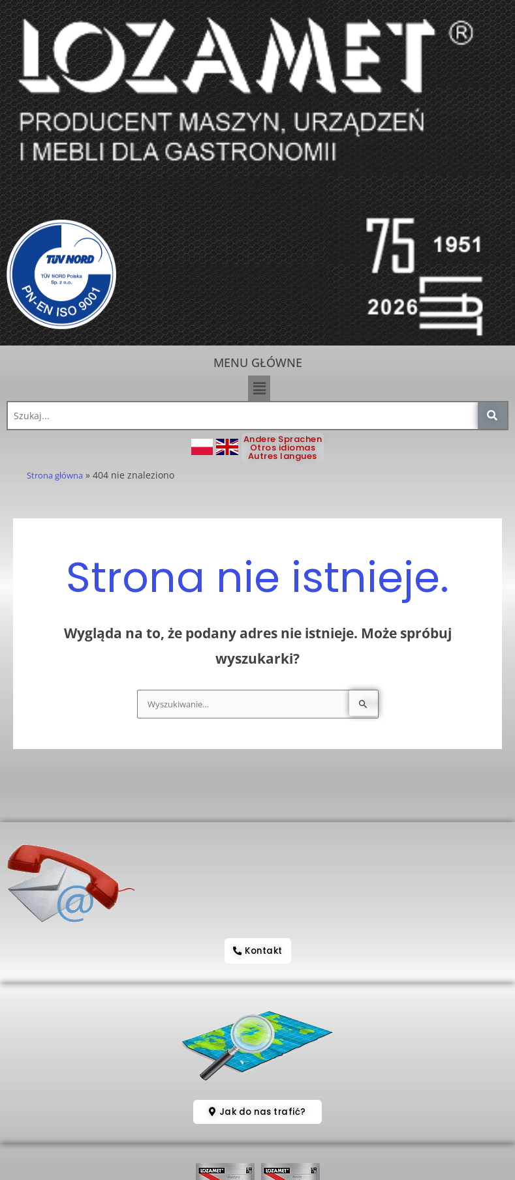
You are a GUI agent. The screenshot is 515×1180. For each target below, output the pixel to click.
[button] (259, 388)
